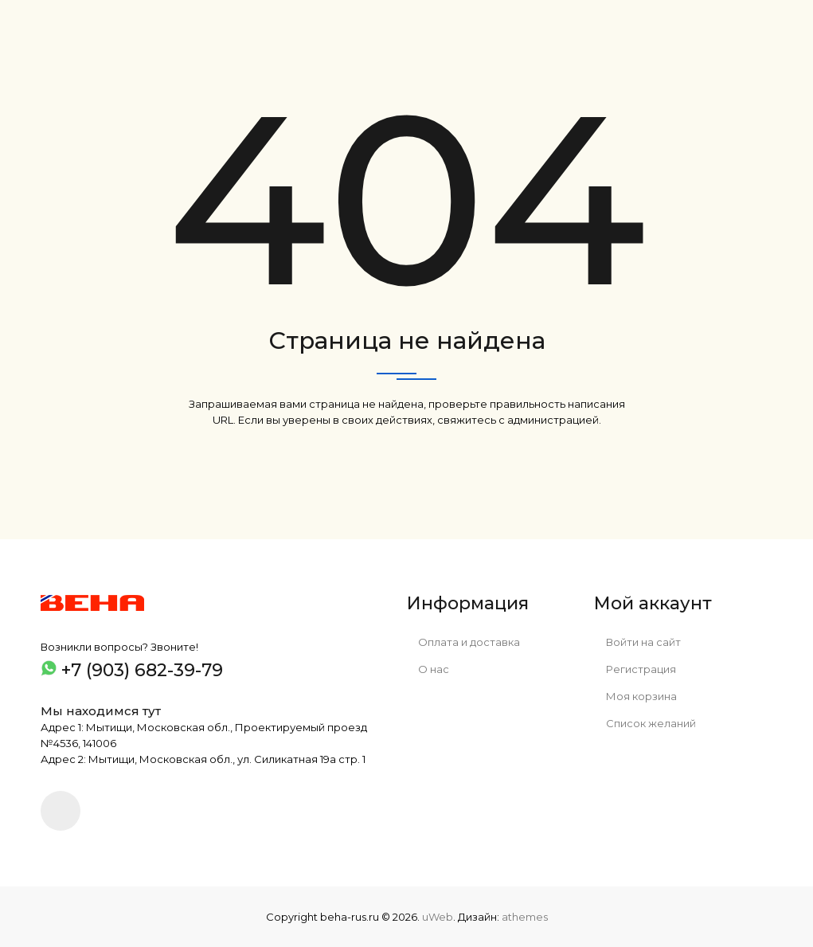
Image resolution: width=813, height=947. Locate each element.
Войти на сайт (637, 642)
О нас (428, 669)
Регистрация (635, 669)
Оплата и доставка (464, 642)
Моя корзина (635, 696)
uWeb (437, 916)
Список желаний (645, 723)
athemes (525, 916)
